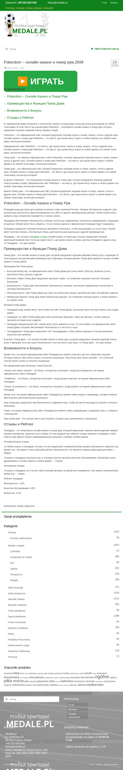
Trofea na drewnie (17, 622)
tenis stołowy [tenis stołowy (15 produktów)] (50, 685)
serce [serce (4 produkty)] (57, 681)
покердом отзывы (38, 236)
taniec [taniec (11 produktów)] (29, 685)
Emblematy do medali (21, 557)
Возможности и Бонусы (24, 110)
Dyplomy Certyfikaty (18, 628)
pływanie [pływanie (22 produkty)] (42, 681)
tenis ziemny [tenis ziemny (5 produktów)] (63, 685)
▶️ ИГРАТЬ (40, 81)
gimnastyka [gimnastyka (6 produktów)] (49, 673)
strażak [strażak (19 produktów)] (90, 681)
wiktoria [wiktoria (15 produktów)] (82, 685)
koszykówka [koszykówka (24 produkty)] (11, 677)
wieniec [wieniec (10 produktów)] (73, 685)
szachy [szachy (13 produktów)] (7, 685)
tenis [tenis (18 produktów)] (40, 684)
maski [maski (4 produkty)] (56, 678)
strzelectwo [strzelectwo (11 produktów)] (109, 681)
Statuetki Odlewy (16, 599)
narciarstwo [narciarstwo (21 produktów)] (87, 677)
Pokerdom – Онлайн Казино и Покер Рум (37, 96)
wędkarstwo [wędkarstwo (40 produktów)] (95, 684)
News (15, 68)
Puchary (12, 532)
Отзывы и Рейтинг (20, 117)
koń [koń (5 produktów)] (21, 678)
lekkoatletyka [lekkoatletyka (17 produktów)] (36, 677)
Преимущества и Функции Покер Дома (36, 103)
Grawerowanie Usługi (18, 645)
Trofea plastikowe (16, 610)
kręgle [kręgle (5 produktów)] (25, 678)
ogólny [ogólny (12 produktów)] (113, 677)
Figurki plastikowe (17, 616)
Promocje (12, 657)
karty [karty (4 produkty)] (94, 673)
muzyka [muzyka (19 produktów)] (75, 677)
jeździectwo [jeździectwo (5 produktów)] (74, 673)
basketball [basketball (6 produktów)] (8, 673)
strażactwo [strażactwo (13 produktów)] (79, 681)
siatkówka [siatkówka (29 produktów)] (66, 681)
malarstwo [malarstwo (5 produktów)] (49, 678)
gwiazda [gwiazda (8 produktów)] (58, 673)
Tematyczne (16, 574)
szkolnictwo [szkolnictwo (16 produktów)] (18, 684)
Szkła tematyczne (16, 593)
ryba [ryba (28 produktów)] (51, 681)
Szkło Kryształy (15, 587)
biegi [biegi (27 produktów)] (16, 673)
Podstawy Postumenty (19, 639)
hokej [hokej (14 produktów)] (66, 673)
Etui (12, 563)
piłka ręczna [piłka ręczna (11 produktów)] (30, 681)
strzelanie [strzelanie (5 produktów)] (99, 681)
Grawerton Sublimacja (19, 651)
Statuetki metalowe (17, 605)
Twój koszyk (105, 49)
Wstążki (14, 580)
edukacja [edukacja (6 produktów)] (32, 673)
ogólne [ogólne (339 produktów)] (102, 676)
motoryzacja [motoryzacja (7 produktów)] (64, 677)
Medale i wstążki (16, 545)
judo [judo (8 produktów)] (82, 673)
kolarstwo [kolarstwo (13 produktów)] (102, 673)
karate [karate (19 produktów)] (88, 673)
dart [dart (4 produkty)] (26, 673)
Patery (11, 634)
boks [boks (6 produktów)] (22, 673)
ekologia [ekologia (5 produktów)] (40, 673)
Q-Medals (15, 551)
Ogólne (13, 568)
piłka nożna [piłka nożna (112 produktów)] (14, 681)
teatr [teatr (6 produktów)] (35, 685)
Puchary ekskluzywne (21, 538)
